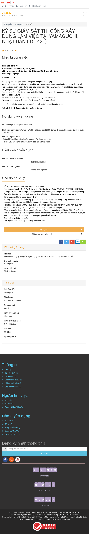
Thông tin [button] (10, 365)
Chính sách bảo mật (11, 383)
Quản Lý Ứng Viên (11, 431)
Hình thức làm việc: (12, 321)
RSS (11, 459)
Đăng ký (21, 6)
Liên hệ (6, 369)
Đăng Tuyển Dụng (11, 427)
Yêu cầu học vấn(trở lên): (13, 159)
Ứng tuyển (60, 229)
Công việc (19, 24)
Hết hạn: (7, 329)
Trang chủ (8, 24)
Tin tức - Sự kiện (10, 373)
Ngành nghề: (9, 305)
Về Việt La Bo (9, 376)
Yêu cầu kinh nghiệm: (11, 166)
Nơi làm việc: (10, 289)
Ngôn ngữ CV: (10, 337)
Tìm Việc (7, 400)
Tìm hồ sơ (7, 421)
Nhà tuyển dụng (37, 6)
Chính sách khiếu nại (12, 380)
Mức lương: (9, 297)
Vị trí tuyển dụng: (11, 313)
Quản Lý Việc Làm (11, 434)
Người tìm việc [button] (15, 395)
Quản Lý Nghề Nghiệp (12, 407)
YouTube (17, 459)
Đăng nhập (7, 6)
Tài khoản (7, 404)
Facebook (5, 459)
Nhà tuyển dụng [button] (16, 416)
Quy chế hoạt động (11, 387)
